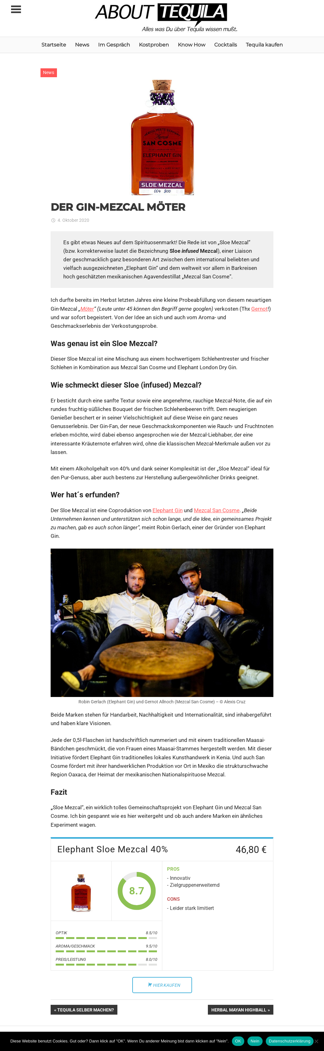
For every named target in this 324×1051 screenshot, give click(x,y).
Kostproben (154, 45)
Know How (191, 45)
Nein (255, 1041)
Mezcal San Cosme (217, 510)
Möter (87, 309)
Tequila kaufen (264, 45)
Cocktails (225, 45)
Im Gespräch (114, 45)
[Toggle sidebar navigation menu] (16, 9)
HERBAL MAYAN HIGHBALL (238, 1010)
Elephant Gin (168, 510)
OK (238, 1041)
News (82, 45)
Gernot (259, 309)
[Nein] (316, 1041)
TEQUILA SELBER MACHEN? (85, 1010)
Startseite (53, 45)
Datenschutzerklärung (289, 1041)
